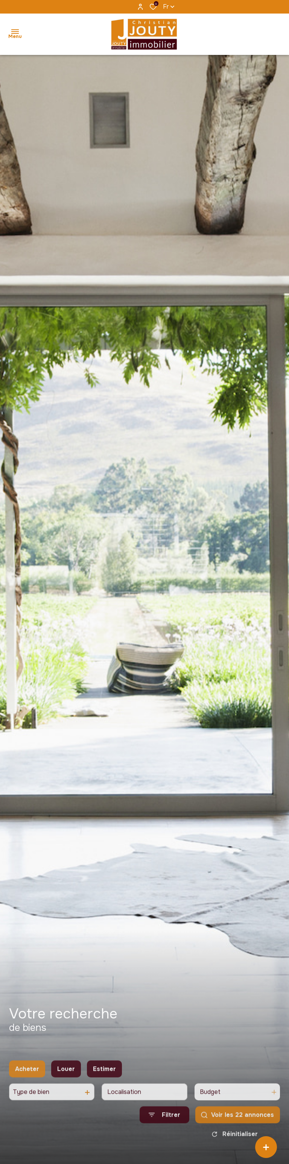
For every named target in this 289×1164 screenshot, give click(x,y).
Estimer (104, 1077)
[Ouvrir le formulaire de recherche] (164, 1123)
